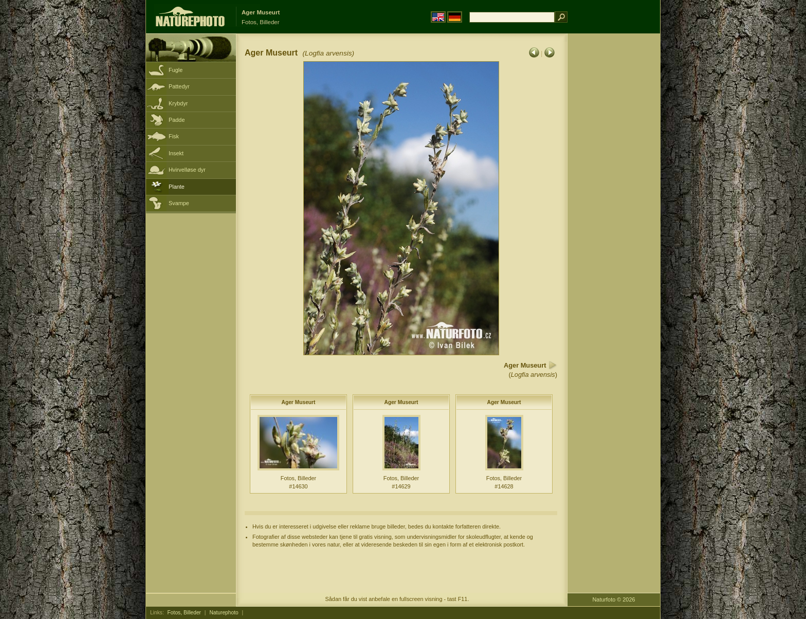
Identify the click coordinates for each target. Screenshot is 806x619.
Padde (177, 120)
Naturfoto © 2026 (614, 599)
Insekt (176, 153)
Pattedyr (179, 86)
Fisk (174, 136)
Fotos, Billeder (184, 612)
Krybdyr (178, 103)
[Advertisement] (614, 198)
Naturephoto (223, 612)
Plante (177, 187)
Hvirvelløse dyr (187, 170)
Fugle (175, 70)
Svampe (179, 203)
